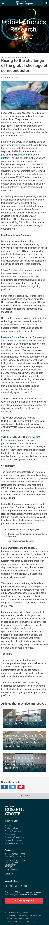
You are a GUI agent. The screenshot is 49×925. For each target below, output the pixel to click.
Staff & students (11, 828)
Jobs (33, 921)
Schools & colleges (13, 831)
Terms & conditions (14, 921)
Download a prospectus (24, 901)
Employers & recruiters (14, 837)
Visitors (8, 825)
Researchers (10, 834)
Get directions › (11, 874)
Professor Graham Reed (13, 337)
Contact (26, 921)
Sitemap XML (11, 916)
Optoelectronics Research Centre (23, 29)
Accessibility (23, 916)
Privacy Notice (35, 916)
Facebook (4, 787)
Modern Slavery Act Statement (18, 919)
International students (14, 843)
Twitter (12, 787)
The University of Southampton (24, 3)
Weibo (21, 787)
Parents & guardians (13, 840)
